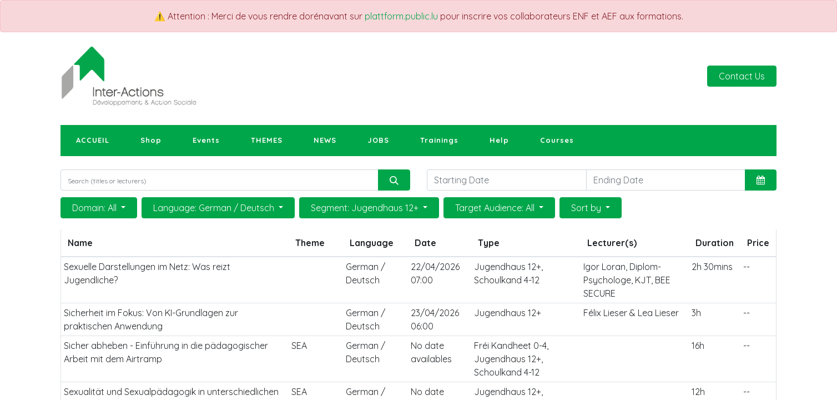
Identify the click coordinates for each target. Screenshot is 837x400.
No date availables (431, 352)
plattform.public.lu (401, 16)
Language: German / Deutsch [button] (214, 207)
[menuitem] (93, 141)
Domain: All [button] (95, 207)
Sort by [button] (587, 207)
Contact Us (742, 76)
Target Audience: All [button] (496, 207)
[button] (761, 180)
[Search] (394, 180)
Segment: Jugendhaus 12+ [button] (366, 207)
